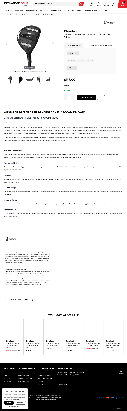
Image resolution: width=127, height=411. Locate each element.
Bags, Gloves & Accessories (26, 10)
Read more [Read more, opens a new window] (16, 399)
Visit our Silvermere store (45, 378)
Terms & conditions (23, 381)
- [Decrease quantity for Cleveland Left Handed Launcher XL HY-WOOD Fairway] (65, 97)
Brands (66, 10)
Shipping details (22, 372)
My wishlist (7, 378)
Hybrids (18, 14)
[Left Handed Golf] (15, 4)
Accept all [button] (9, 403)
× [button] (26, 390)
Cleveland (24, 14)
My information (8, 372)
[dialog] (15, 398)
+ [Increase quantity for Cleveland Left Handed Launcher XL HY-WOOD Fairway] (73, 97)
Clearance (44, 10)
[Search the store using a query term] (55, 4)
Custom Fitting (91, 10)
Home (5, 14)
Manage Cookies (42, 385)
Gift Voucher (77, 10)
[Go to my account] (92, 4)
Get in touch (41, 381)
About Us (103, 10)
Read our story (42, 372)
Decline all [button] (20, 403)
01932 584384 (63, 385)
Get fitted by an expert (44, 375)
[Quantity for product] (69, 97)
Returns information (23, 375)
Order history (7, 375)
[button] (15, 406)
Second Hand (56, 10)
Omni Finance (7, 385)
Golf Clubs (8, 10)
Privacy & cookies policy (25, 378)
